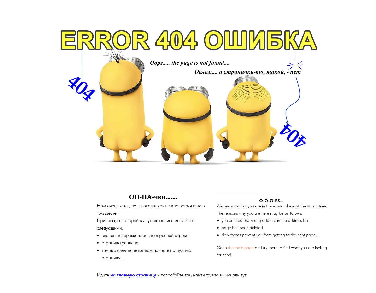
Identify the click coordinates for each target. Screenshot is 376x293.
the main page (241, 247)
